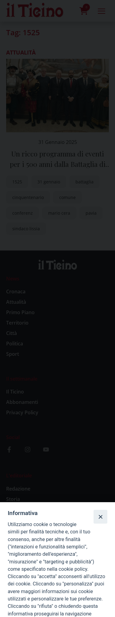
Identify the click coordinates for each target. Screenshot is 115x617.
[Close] (100, 516)
